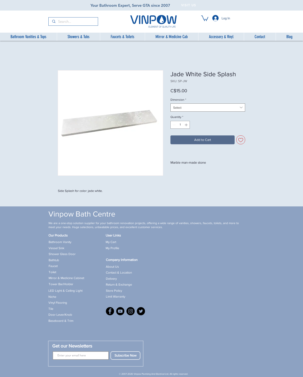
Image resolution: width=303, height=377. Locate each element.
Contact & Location (119, 272)
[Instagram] (130, 311)
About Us (112, 266)
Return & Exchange (119, 284)
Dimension (178, 99)
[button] (204, 18)
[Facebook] (110, 311)
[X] (141, 311)
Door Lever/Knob (60, 314)
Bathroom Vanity (60, 242)
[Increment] (186, 124)
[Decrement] (173, 124)
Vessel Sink (56, 248)
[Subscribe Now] (125, 355)
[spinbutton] (180, 124)
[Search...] (73, 21)
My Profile (112, 248)
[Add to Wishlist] (240, 139)
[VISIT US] (189, 5)
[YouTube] (120, 311)
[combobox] (207, 107)
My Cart (111, 242)
